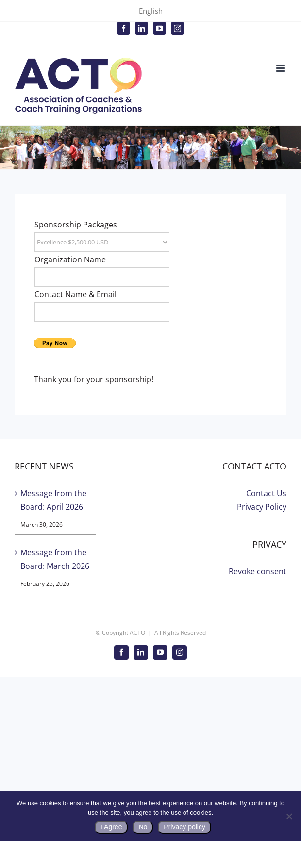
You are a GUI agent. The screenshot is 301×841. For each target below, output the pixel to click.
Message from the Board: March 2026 (54, 559)
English (151, 11)
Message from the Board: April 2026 (53, 500)
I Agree (111, 827)
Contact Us (266, 493)
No (142, 827)
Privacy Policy (261, 506)
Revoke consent (257, 571)
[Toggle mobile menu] (281, 68)
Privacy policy (184, 827)
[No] (289, 816)
